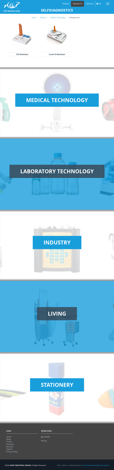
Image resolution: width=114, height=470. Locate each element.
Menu (108, 4)
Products (77, 4)
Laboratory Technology (57, 171)
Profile (65, 4)
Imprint (9, 449)
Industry (57, 242)
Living (57, 313)
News (8, 439)
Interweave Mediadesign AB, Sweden (95, 465)
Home (34, 17)
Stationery (57, 384)
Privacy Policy (12, 451)
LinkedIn (45, 437)
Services (90, 4)
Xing (44, 441)
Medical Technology (57, 17)
